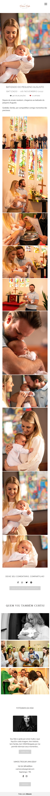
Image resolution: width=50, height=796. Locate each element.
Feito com (25, 794)
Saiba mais (25, 752)
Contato (25, 784)
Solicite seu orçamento (25, 588)
